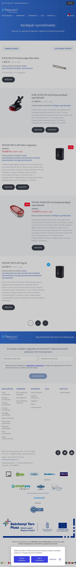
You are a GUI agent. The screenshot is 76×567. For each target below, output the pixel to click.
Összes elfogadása (21, 559)
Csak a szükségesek (39, 559)
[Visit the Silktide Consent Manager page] (60, 559)
